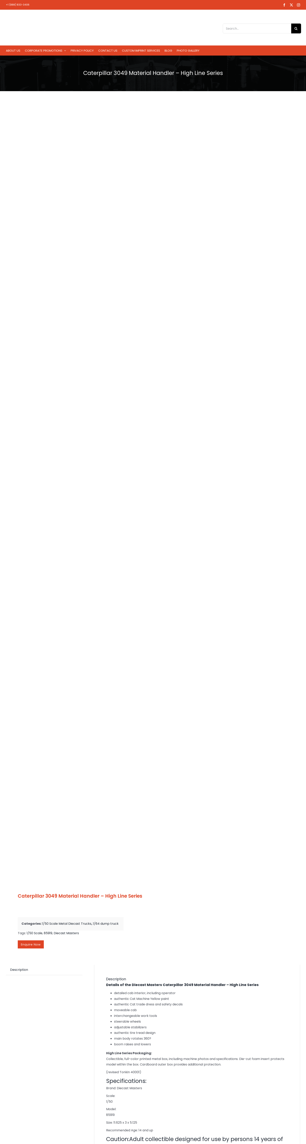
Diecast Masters (66, 933)
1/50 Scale (34, 933)
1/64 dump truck (106, 923)
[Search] (296, 28)
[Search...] (257, 28)
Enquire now (31, 944)
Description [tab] (19, 969)
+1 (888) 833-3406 (17, 5)
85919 (48, 933)
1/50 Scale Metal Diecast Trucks (66, 923)
